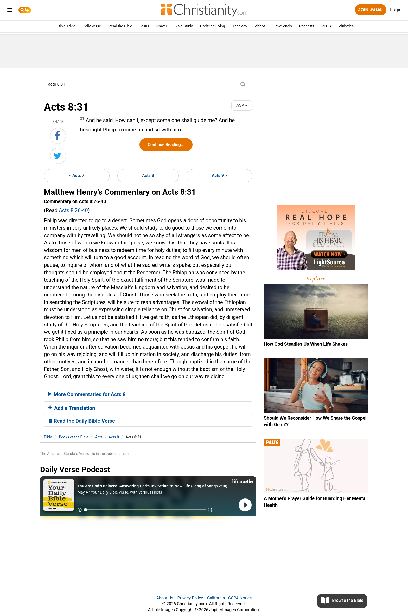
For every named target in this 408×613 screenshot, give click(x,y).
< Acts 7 (76, 175)
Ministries (346, 26)
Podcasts (306, 26)
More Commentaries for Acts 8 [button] (87, 394)
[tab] (148, 394)
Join (370, 10)
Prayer (161, 26)
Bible (48, 437)
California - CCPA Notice (229, 598)
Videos (260, 26)
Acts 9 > (219, 175)
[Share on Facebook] (58, 136)
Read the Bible (120, 26)
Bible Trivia (66, 26)
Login (395, 9)
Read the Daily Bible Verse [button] (81, 421)
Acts (99, 437)
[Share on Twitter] (58, 156)
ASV (241, 105)
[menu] (9, 11)
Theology (239, 26)
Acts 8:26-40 (73, 210)
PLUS (326, 26)
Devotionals (282, 26)
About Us (164, 598)
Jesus (144, 26)
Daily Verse (91, 26)
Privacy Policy (190, 598)
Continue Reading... (166, 144)
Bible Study (183, 26)
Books (73, 437)
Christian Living (212, 26)
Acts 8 (148, 175)
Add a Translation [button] (71, 408)
